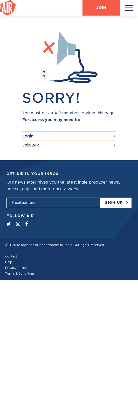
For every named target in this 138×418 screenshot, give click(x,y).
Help (8, 262)
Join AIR (30, 145)
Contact (11, 256)
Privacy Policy (16, 267)
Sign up (116, 201)
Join (101, 8)
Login (27, 136)
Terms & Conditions (19, 273)
